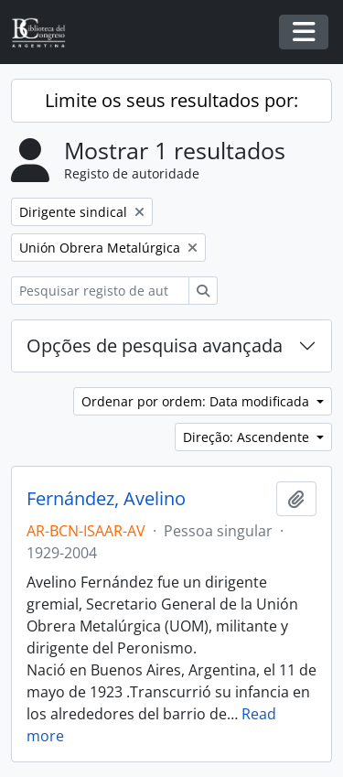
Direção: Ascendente (248, 437)
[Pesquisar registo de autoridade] (100, 290)
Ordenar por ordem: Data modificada (197, 401)
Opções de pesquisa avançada (155, 345)
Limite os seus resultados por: (171, 100)
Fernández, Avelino (106, 499)
